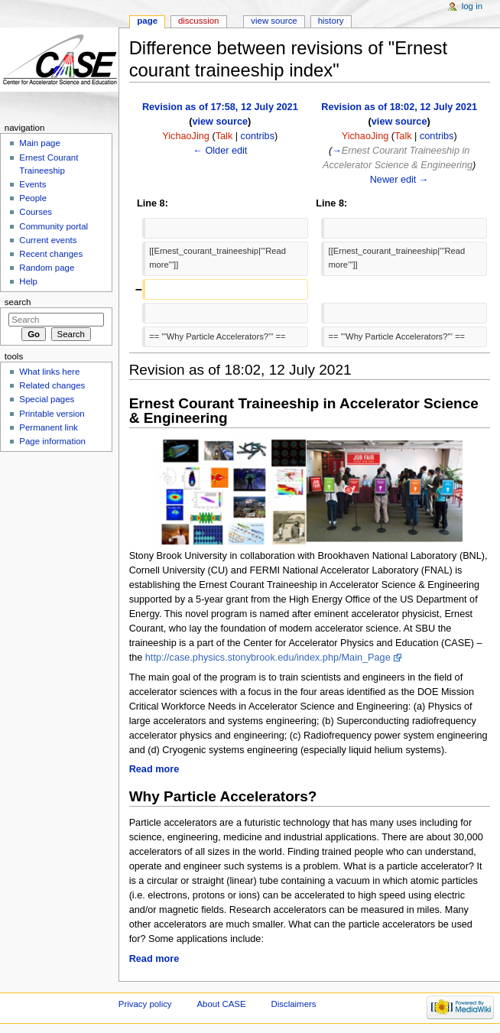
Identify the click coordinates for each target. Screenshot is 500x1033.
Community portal (53, 226)
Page (147, 20)
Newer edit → (399, 179)
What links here (49, 371)
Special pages (46, 399)
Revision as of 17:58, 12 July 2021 (220, 107)
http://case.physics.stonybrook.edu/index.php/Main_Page (268, 657)
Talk (224, 136)
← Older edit (220, 150)
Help (28, 281)
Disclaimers (293, 1004)
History (331, 20)
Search (18, 302)
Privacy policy (145, 1004)
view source (220, 121)
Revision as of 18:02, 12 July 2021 (399, 107)
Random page (46, 267)
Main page (39, 143)
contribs (257, 136)
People (33, 198)
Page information (52, 441)
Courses (35, 211)
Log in (472, 6)
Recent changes (51, 253)
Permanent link (48, 427)
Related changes (52, 385)
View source (274, 20)
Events (32, 184)
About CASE (220, 1004)
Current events (47, 240)
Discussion (198, 20)
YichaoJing (185, 136)
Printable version (51, 413)
